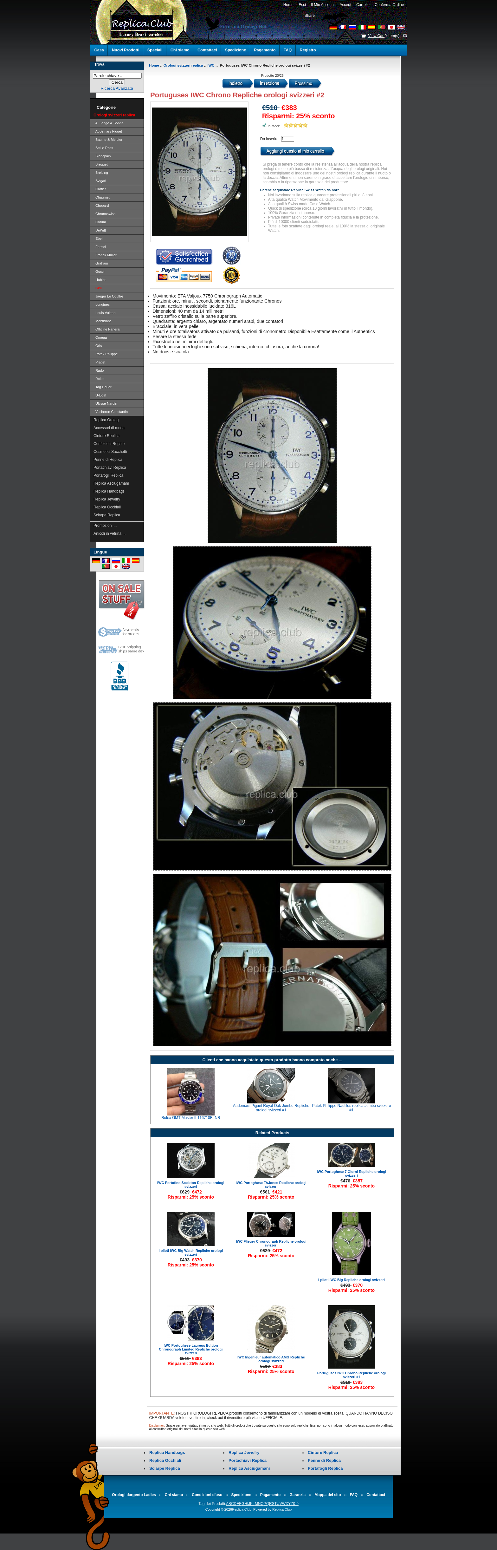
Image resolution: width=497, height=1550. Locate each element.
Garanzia (297, 1495)
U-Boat (100, 395)
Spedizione (235, 50)
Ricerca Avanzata (116, 88)
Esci (302, 5)
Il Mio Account (323, 5)
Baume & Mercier (108, 139)
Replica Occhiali (107, 507)
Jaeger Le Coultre (108, 296)
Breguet (101, 164)
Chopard (101, 205)
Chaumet (102, 197)
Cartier (100, 189)
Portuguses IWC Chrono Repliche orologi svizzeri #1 (351, 1375)
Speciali (155, 50)
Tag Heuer (103, 387)
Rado (99, 370)
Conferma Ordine (389, 5)
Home (288, 5)
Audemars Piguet (108, 131)
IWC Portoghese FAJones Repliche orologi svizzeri (271, 1184)
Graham (101, 263)
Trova (99, 64)
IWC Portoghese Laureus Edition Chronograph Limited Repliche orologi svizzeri (191, 1349)
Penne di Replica (108, 459)
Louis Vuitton (104, 313)
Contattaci (207, 50)
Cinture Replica (106, 436)
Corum (100, 222)
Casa (99, 50)
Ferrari (100, 247)
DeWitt (100, 230)
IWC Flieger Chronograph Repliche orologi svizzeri (271, 1243)
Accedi (345, 5)
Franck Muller (105, 255)
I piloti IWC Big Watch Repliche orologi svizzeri (191, 1252)
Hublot (100, 280)
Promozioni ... (105, 525)
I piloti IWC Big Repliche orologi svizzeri (351, 1280)
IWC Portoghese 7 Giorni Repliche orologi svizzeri (351, 1173)
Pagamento (264, 50)
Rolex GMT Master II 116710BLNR (190, 1117)
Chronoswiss (104, 214)
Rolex (99, 379)
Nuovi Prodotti (125, 50)
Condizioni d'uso (207, 1495)
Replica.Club (241, 1509)
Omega (100, 337)
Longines (102, 304)
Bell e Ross (103, 148)
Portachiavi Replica (110, 467)
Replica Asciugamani (111, 483)
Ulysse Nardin (105, 403)
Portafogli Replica (108, 475)
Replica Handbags (109, 491)
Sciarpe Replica (107, 515)
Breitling (101, 172)
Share (310, 15)
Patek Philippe (106, 354)
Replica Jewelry (107, 499)
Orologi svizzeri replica (183, 65)
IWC (210, 65)
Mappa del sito (327, 1495)
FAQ (288, 50)
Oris (98, 346)
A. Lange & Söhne (109, 123)
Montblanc (103, 321)
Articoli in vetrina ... (110, 533)
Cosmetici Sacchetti (110, 451)
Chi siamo (180, 50)
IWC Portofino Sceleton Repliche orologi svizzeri (190, 1184)
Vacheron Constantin (111, 412)
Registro (308, 50)
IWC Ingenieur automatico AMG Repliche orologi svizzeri (271, 1359)
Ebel (98, 238)
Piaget (99, 362)
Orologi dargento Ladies (134, 1495)
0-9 (295, 1503)
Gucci (99, 271)
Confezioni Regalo (109, 443)
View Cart (376, 36)
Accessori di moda (109, 428)
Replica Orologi (106, 420)
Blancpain (102, 156)
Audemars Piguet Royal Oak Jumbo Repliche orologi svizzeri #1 (271, 1107)
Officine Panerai (107, 329)
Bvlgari (100, 181)
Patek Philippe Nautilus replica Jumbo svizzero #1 (351, 1107)
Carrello (362, 5)
